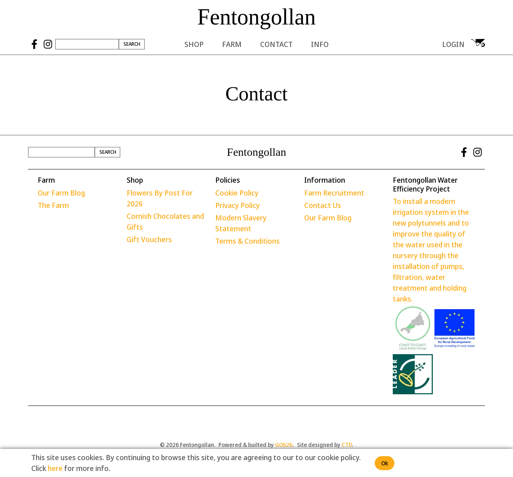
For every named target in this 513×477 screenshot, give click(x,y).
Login (453, 44)
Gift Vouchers (149, 239)
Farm (232, 44)
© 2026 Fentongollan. (187, 444)
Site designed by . (325, 444)
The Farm (53, 205)
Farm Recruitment (334, 193)
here (55, 468)
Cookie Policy (237, 193)
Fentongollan (256, 16)
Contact (276, 44)
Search (131, 44)
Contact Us (322, 205)
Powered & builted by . (256, 444)
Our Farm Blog (61, 193)
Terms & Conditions (247, 241)
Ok (384, 463)
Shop (194, 44)
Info (320, 44)
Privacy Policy (237, 205)
